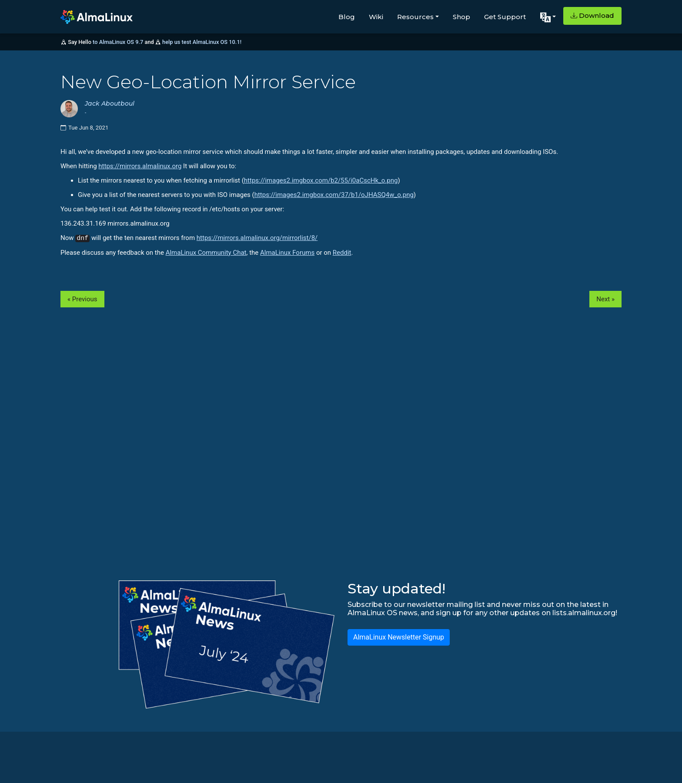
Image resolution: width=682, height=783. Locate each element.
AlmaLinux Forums (287, 253)
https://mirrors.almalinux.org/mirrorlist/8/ (257, 238)
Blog (346, 17)
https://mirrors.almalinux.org (139, 166)
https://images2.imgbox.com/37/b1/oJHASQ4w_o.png (334, 195)
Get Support (505, 17)
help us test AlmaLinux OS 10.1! (201, 42)
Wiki (376, 17)
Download (592, 15)
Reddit (342, 253)
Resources (415, 17)
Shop (461, 17)
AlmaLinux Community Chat (206, 253)
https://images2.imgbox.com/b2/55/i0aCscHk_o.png (321, 180)
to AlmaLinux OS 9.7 (118, 42)
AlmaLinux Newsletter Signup (398, 637)
